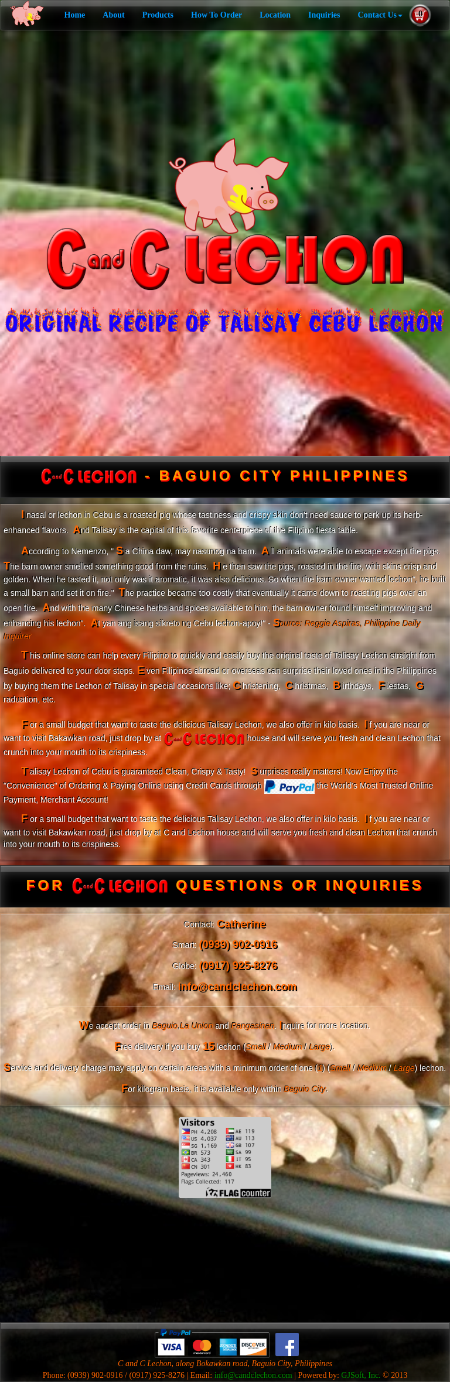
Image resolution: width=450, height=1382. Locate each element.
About (113, 15)
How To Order (216, 15)
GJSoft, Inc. (360, 1375)
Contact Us (380, 15)
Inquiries (324, 15)
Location (275, 15)
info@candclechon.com (253, 1375)
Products (157, 15)
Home (75, 15)
